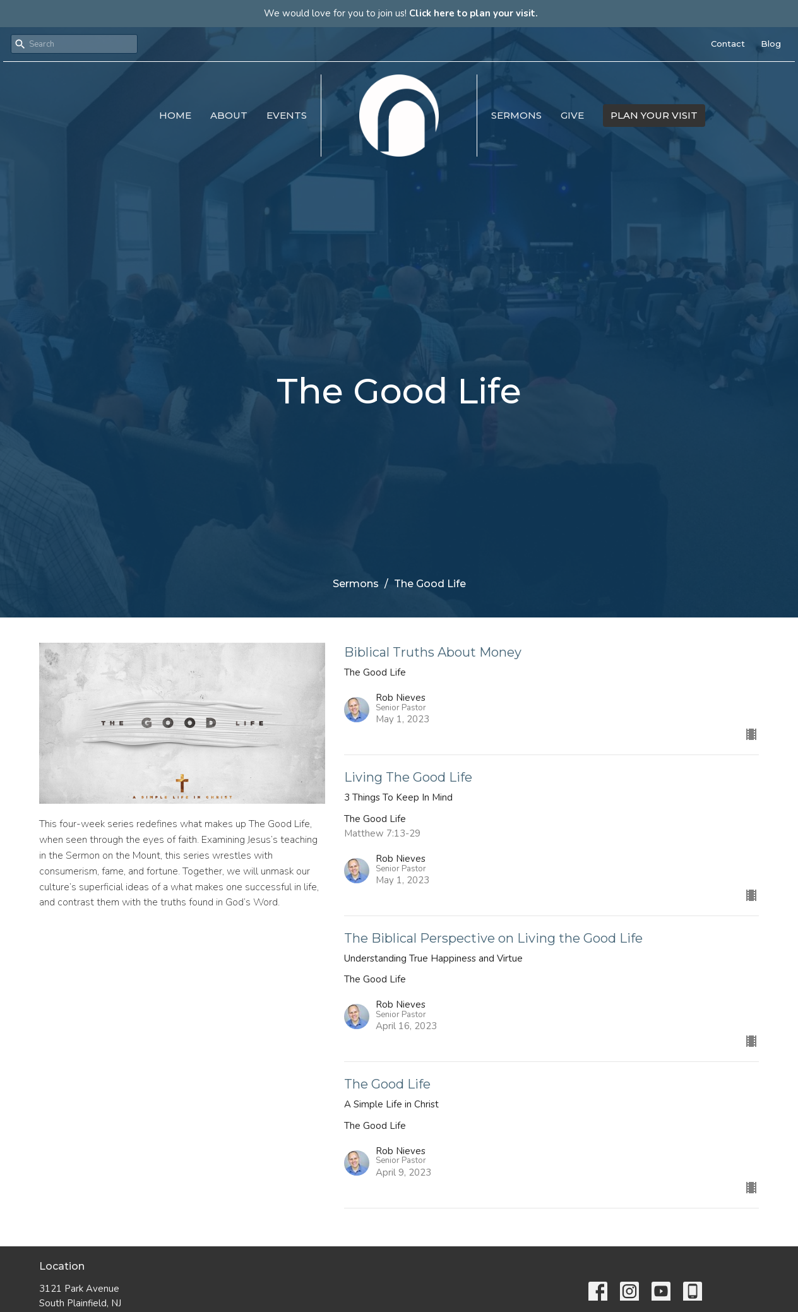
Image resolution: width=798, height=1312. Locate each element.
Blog (771, 44)
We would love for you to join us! (401, 13)
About (228, 115)
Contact (728, 44)
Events (286, 115)
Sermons (516, 115)
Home (175, 115)
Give (572, 115)
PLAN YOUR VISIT (654, 115)
